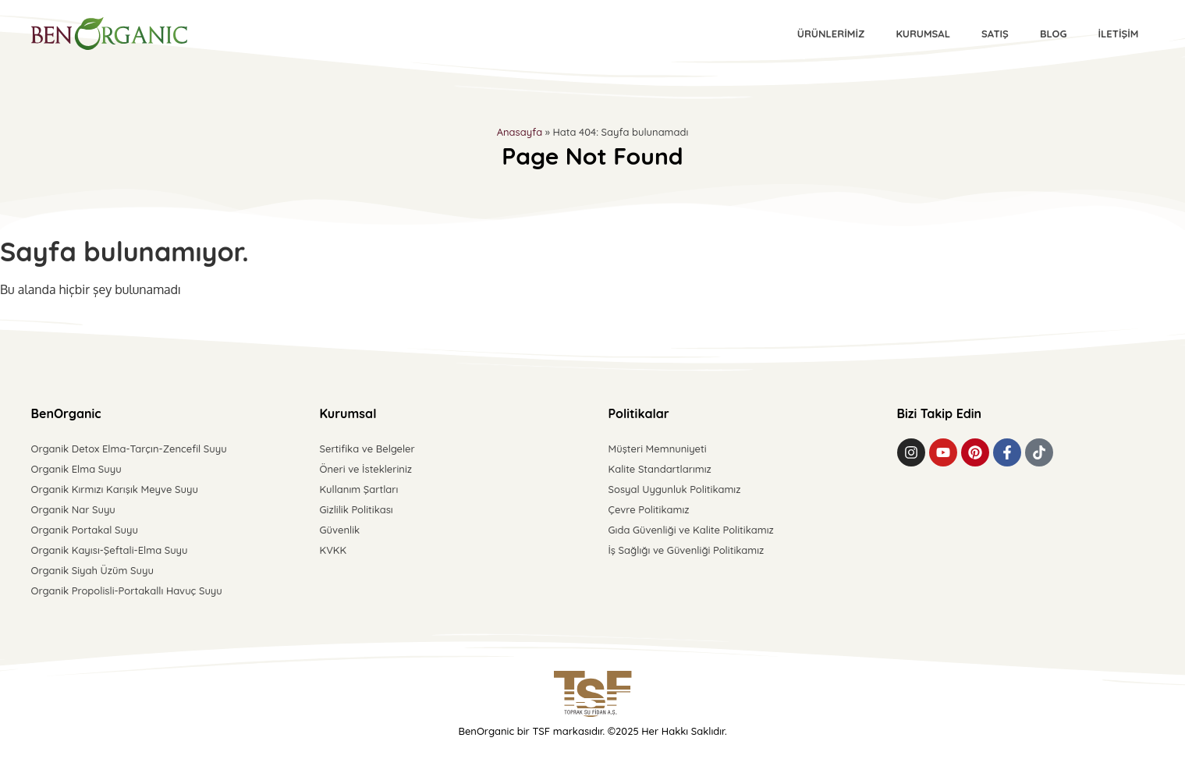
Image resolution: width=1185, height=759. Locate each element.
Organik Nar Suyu (73, 509)
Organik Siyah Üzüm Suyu (92, 570)
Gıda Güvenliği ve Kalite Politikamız (691, 529)
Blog (1053, 33)
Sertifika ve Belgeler (367, 448)
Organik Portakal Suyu (84, 529)
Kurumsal (923, 33)
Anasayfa (520, 132)
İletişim (1118, 33)
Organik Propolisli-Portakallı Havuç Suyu (126, 590)
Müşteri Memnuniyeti (657, 448)
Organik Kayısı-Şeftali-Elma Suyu (109, 550)
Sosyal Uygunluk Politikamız (674, 489)
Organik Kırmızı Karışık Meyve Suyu (114, 489)
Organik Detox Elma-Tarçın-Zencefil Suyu (129, 448)
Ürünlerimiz (831, 33)
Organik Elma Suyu (76, 469)
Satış (995, 33)
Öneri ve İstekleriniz (366, 469)
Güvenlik (340, 529)
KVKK (333, 550)
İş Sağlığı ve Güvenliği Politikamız (686, 550)
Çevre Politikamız (649, 509)
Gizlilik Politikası (356, 509)
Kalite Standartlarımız (659, 469)
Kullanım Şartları (359, 489)
